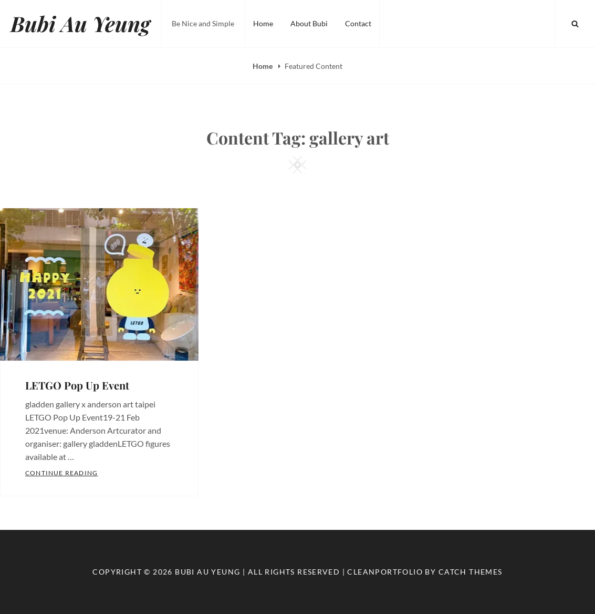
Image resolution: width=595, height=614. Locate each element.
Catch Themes (471, 571)
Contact (358, 23)
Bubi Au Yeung (80, 23)
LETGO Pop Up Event (77, 385)
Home (263, 23)
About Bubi (309, 23)
